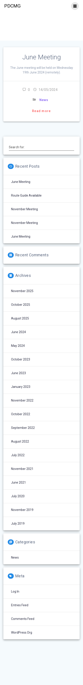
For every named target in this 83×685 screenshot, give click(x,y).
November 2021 (22, 469)
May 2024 (18, 345)
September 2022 (23, 428)
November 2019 (22, 510)
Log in (15, 591)
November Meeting (24, 209)
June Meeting (41, 57)
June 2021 (18, 482)
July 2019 (18, 523)
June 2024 (18, 332)
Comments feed (22, 619)
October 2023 (20, 359)
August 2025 (20, 318)
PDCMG (12, 6)
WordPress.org (21, 632)
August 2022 (20, 441)
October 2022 (20, 414)
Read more (41, 111)
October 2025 (20, 304)
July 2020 (18, 496)
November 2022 (22, 400)
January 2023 (20, 386)
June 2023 (18, 373)
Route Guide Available (26, 195)
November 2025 (22, 291)
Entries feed (19, 605)
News (43, 100)
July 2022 (18, 455)
